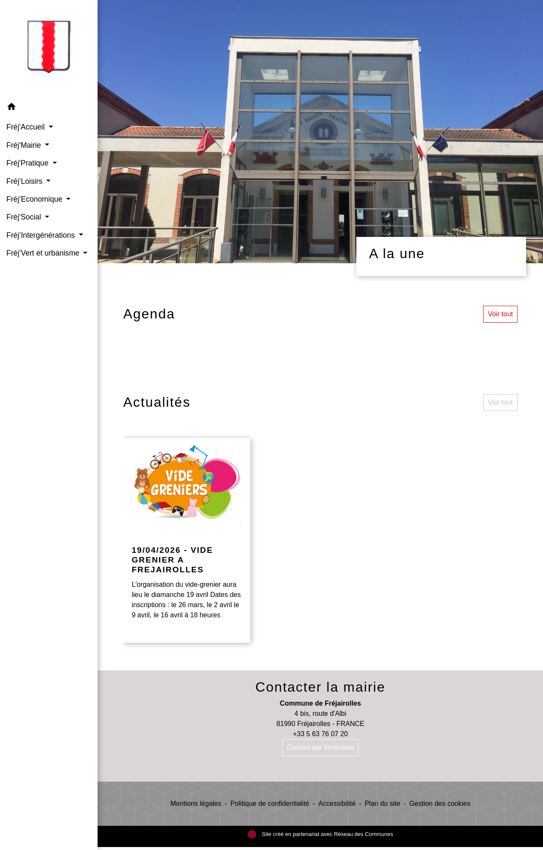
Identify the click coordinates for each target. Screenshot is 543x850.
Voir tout (500, 314)
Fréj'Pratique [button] (28, 163)
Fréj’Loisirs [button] (25, 181)
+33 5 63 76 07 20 (320, 733)
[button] (48, 108)
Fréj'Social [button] (24, 217)
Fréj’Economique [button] (35, 199)
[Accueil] (49, 49)
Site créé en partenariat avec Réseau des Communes (320, 834)
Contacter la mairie (320, 687)
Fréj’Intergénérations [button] (41, 235)
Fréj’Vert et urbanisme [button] (43, 253)
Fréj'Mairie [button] (24, 145)
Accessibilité (336, 803)
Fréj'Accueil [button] (26, 127)
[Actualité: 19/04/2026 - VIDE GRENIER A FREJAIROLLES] (186, 540)
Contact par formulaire (320, 747)
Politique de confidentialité (269, 803)
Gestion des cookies (439, 803)
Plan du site (382, 803)
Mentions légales (196, 803)
